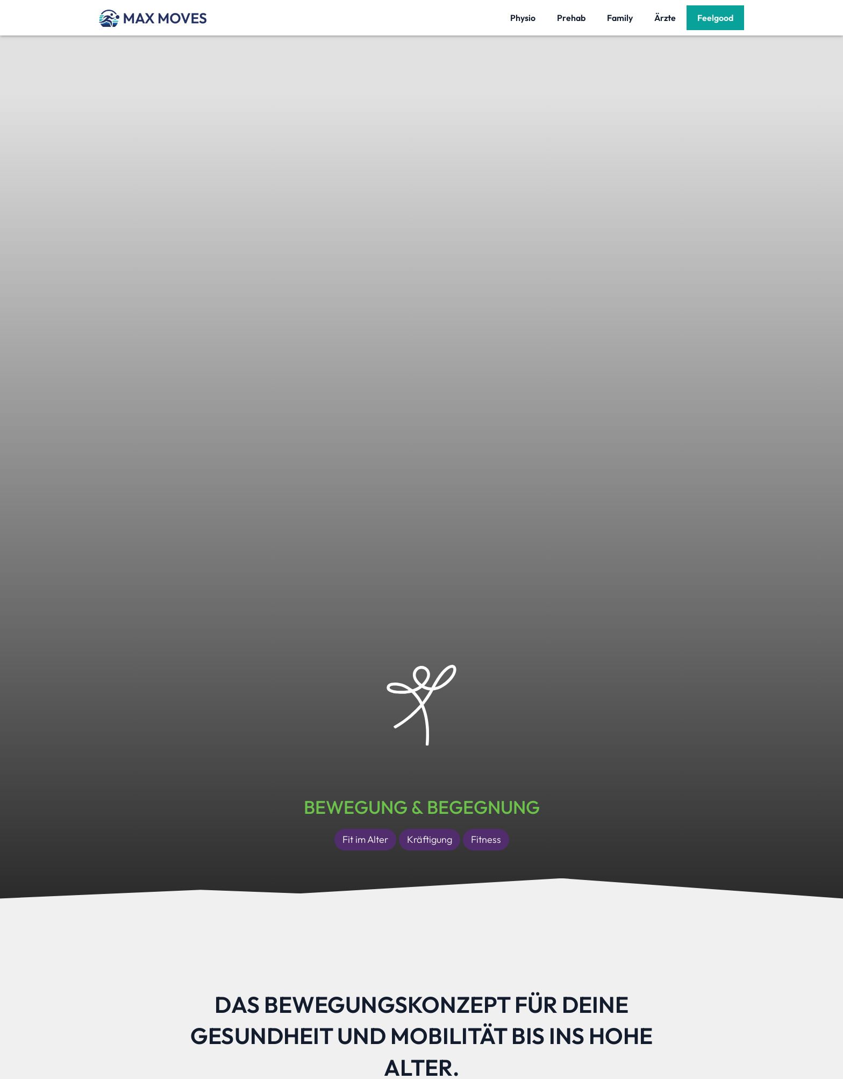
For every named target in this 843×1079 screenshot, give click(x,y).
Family (620, 17)
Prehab (571, 17)
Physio (522, 17)
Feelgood (715, 17)
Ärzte (665, 17)
